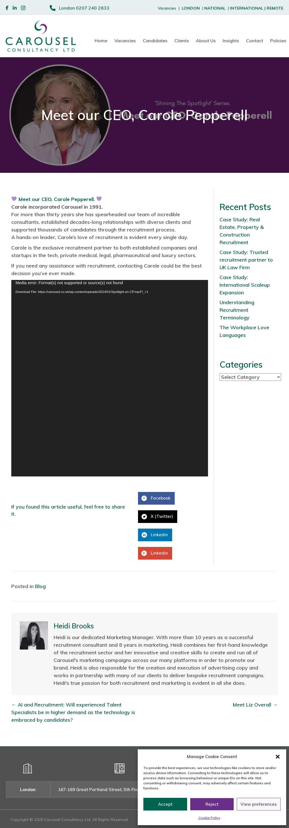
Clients (181, 40)
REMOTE (275, 8)
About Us (206, 40)
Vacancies (125, 40)
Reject (211, 804)
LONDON (191, 8)
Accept (165, 804)
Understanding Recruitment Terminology (237, 310)
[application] (109, 378)
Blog (40, 586)
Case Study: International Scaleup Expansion (245, 285)
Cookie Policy (209, 818)
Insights (231, 40)
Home (101, 40)
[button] (278, 756)
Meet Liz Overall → (255, 704)
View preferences (258, 804)
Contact (254, 40)
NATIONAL (214, 8)
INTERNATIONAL (248, 8)
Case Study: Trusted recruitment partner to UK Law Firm (246, 260)
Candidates (155, 40)
